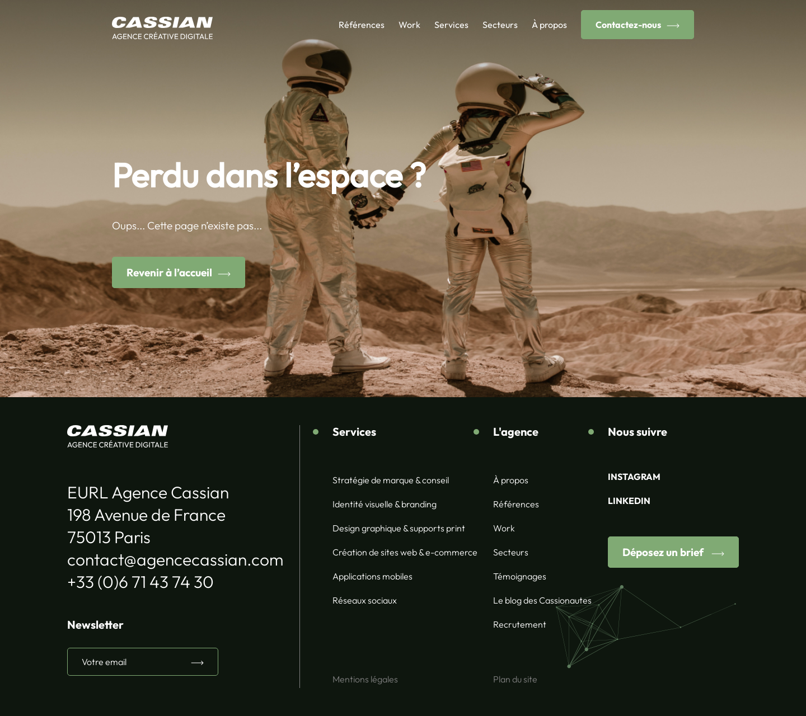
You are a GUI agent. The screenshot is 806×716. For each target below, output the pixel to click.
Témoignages (519, 576)
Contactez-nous (628, 24)
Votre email (104, 661)
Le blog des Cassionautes (542, 600)
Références (362, 24)
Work (409, 24)
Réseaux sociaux (364, 600)
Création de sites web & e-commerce (404, 552)
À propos (549, 24)
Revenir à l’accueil (169, 272)
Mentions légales (365, 679)
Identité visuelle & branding (384, 504)
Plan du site (515, 679)
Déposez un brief (664, 552)
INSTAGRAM (634, 477)
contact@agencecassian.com (175, 559)
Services (451, 24)
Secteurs (500, 24)
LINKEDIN (629, 501)
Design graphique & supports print (398, 528)
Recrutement (519, 624)
